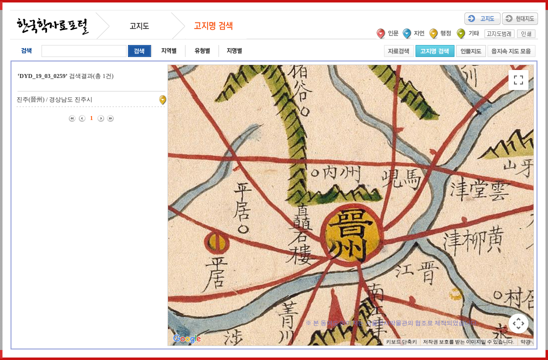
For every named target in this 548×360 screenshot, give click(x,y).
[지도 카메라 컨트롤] (518, 324)
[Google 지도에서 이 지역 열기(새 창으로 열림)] (187, 339)
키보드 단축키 (401, 341)
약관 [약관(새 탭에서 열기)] (525, 341)
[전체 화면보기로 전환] (518, 80)
